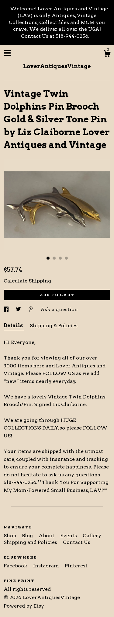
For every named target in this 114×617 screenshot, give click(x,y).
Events (69, 535)
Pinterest (76, 566)
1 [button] (48, 258)
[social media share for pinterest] (31, 309)
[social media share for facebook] (7, 309)
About (47, 535)
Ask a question (59, 309)
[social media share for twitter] (19, 309)
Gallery (92, 535)
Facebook (16, 566)
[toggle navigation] (7, 53)
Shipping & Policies (54, 325)
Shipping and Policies (31, 542)
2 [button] (54, 258)
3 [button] (60, 258)
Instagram (46, 566)
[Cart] (107, 54)
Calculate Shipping (27, 281)
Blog (28, 535)
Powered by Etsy (24, 606)
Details (14, 325)
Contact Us (76, 542)
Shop (10, 535)
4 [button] (66, 258)
